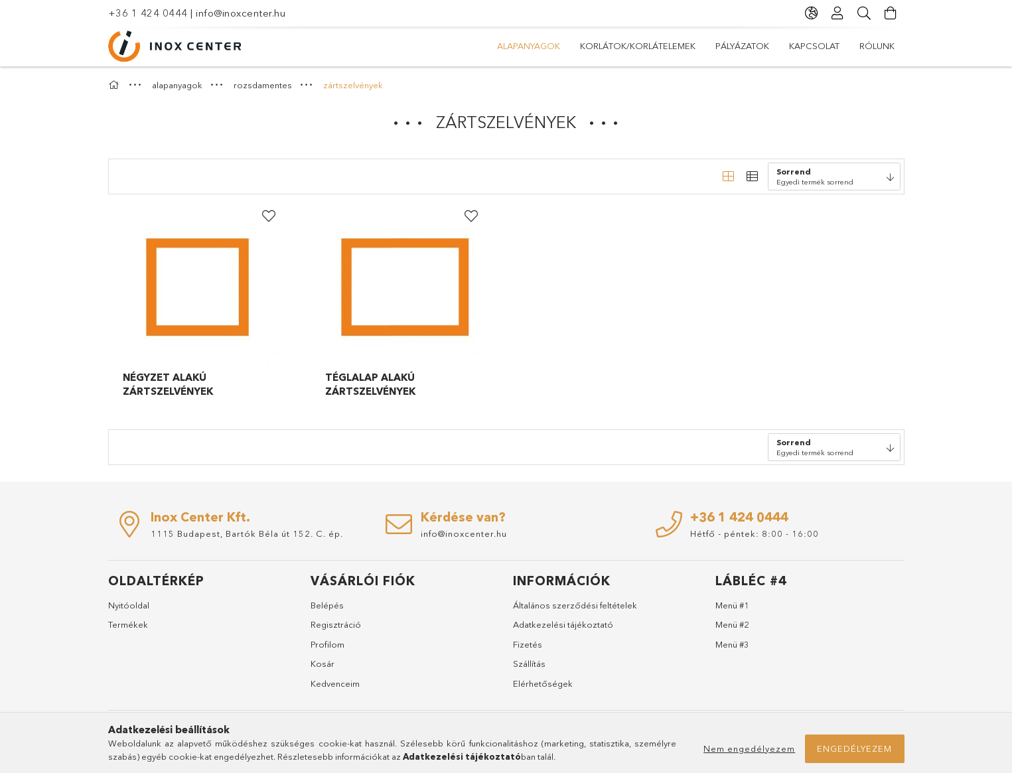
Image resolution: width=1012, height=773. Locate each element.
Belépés (327, 605)
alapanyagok (528, 45)
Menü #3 (732, 644)
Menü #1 (732, 605)
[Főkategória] (115, 85)
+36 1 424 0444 (148, 13)
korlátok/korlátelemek (637, 45)
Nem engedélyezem (749, 748)
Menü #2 (732, 624)
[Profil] (838, 13)
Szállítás (529, 663)
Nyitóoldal (128, 605)
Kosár (322, 663)
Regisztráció (336, 624)
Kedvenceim (335, 683)
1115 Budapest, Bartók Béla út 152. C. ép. (247, 533)
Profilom (327, 644)
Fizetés (527, 644)
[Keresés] (864, 13)
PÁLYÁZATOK (742, 45)
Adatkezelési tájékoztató (563, 624)
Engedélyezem (854, 748)
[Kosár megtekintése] (891, 13)
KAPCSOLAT (814, 45)
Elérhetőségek (543, 683)
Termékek (128, 624)
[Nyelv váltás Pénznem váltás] (811, 13)
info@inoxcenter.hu (240, 13)
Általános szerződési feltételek (575, 605)
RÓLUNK (877, 45)
